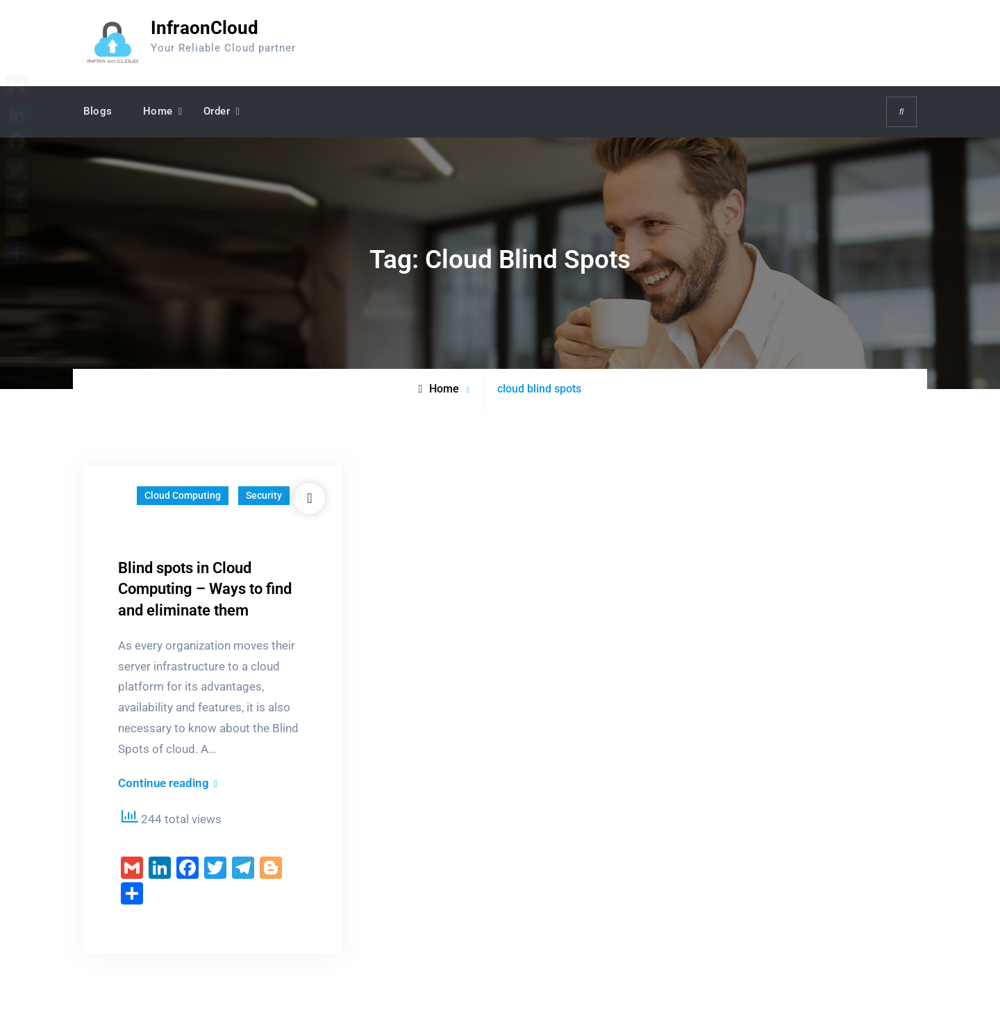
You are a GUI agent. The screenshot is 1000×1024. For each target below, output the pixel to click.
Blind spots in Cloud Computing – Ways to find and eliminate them (205, 589)
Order (217, 111)
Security (264, 495)
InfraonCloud (204, 27)
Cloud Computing (182, 495)
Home (158, 111)
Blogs (97, 111)
